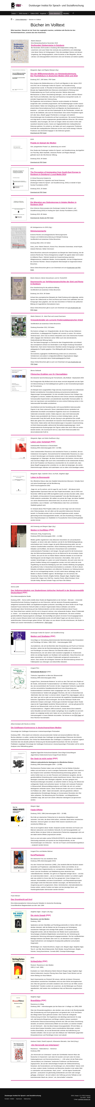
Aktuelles (66, 13)
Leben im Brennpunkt (40, 477)
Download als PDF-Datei (38, 133)
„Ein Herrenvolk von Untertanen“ (45, 1045)
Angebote (44, 13)
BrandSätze (36, 1000)
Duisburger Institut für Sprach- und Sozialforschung (56, 5)
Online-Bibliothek (55, 13)
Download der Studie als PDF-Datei (42, 218)
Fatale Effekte (37, 810)
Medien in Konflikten (40, 530)
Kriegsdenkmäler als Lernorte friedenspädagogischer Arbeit (57, 320)
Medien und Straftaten (40, 636)
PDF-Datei (48, 622)
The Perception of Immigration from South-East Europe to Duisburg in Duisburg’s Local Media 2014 (55, 173)
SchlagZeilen (36, 961)
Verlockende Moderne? (39, 672)
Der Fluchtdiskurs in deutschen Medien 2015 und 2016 (54, 76)
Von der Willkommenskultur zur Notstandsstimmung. (53, 74)
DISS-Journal (24, 13)
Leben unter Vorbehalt (40, 442)
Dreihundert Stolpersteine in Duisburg (47, 45)
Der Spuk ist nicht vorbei (41, 759)
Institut (15, 13)
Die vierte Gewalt (38, 915)
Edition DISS (35, 13)
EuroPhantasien (38, 855)
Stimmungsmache (38, 231)
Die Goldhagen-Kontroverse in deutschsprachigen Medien (36, 728)
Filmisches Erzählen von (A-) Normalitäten (49, 374)
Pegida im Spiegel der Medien (43, 143)
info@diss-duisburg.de (84, 1099)
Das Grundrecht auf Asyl (21, 899)
